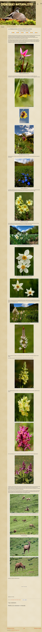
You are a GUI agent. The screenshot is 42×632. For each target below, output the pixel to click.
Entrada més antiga (37, 628)
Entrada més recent (10, 628)
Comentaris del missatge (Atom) (15, 630)
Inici (24, 628)
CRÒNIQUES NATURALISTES (17, 4)
